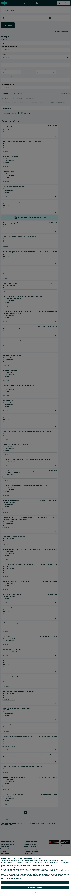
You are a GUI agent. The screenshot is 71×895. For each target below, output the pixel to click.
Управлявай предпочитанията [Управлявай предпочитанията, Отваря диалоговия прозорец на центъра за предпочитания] (34, 892)
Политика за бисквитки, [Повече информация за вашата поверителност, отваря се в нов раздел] (30, 865)
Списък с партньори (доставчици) (11, 878)
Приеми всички (35, 882)
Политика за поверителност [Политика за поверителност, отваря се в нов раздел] (45, 865)
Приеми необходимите (34, 887)
